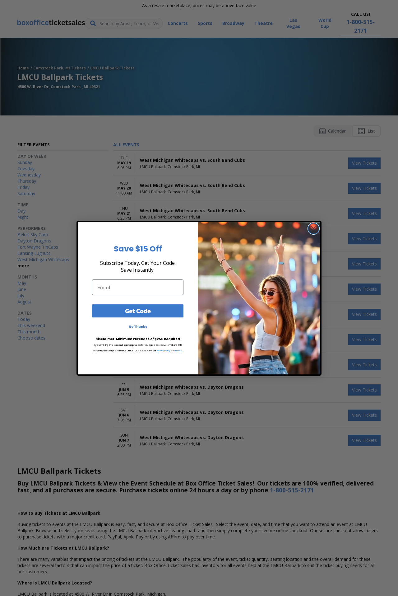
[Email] (137, 287)
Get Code (138, 311)
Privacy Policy (163, 350)
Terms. (179, 350)
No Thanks (138, 326)
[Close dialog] (313, 228)
